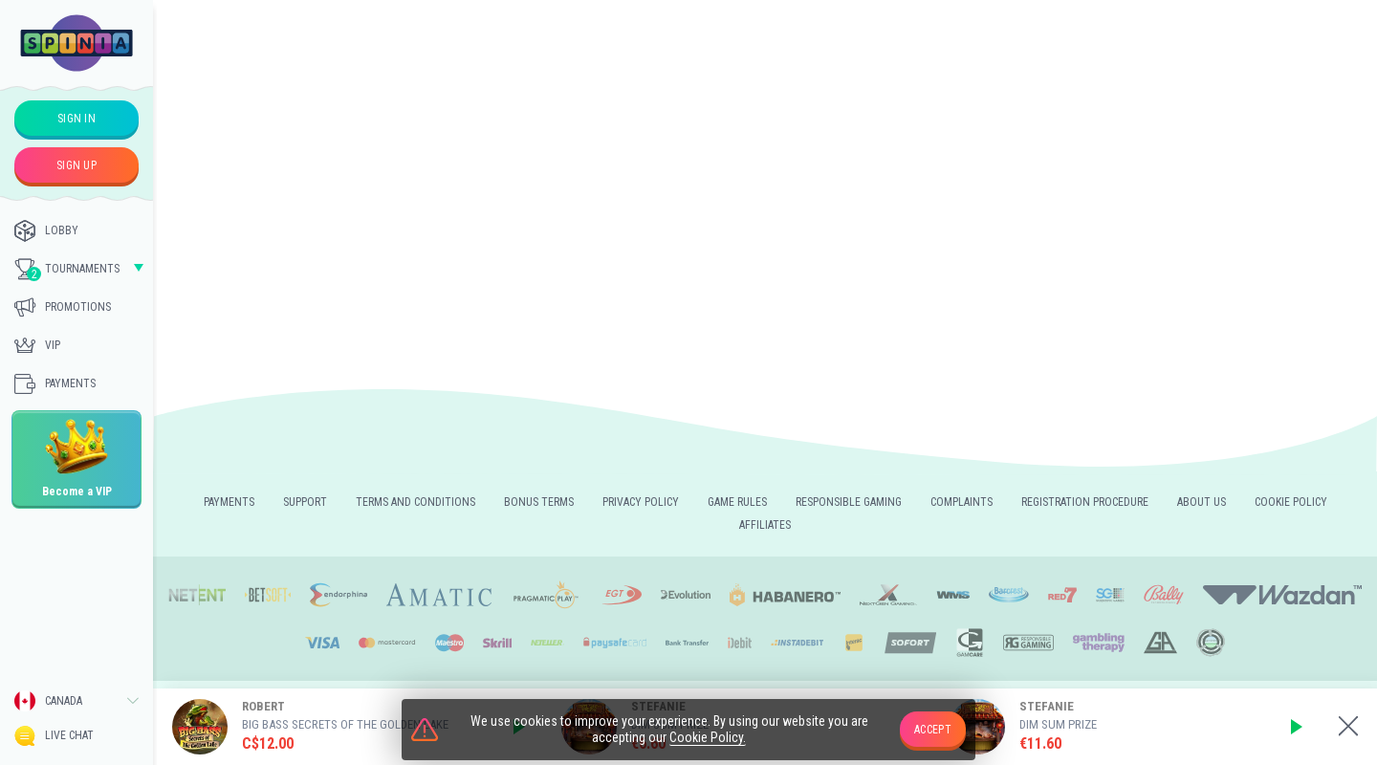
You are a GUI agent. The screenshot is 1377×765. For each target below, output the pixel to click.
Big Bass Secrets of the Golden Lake (345, 724)
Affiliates (765, 525)
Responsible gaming (849, 502)
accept (932, 729)
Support (305, 502)
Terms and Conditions (415, 502)
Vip (37, 345)
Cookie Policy (1291, 502)
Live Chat (54, 736)
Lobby (46, 230)
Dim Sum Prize (1058, 724)
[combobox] (76, 701)
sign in (76, 118)
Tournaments (67, 269)
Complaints (961, 502)
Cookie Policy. (707, 739)
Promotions (62, 306)
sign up (76, 165)
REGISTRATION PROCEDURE (1084, 502)
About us (1201, 502)
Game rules (737, 502)
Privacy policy (640, 502)
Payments (55, 383)
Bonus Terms (539, 502)
